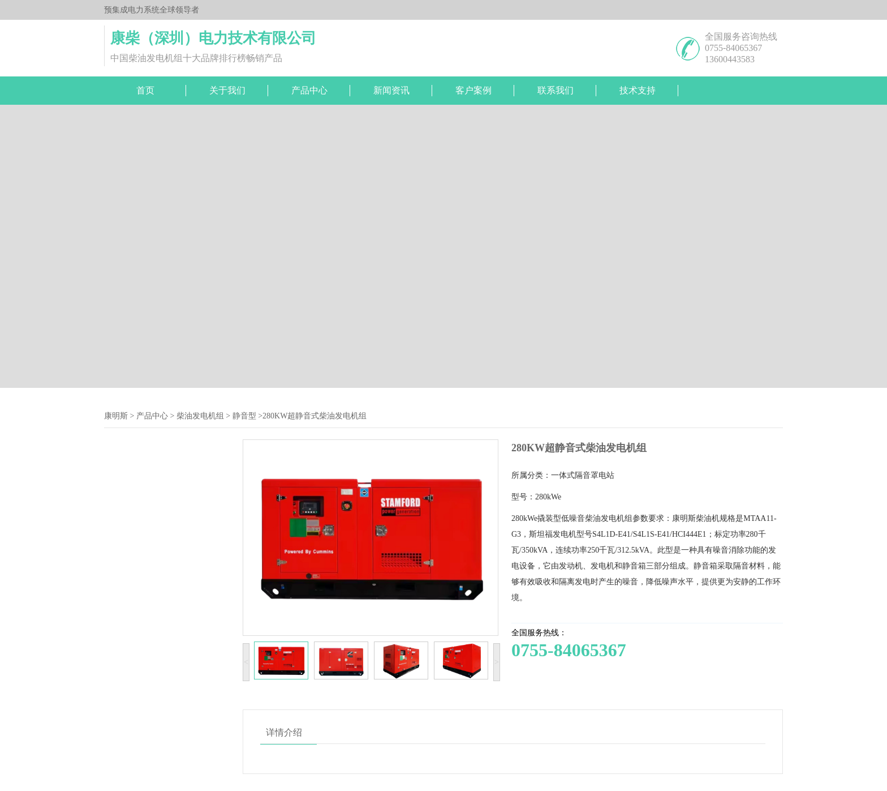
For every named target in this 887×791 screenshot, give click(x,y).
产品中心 (309, 90)
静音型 (244, 416)
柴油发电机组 (200, 416)
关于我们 (227, 90)
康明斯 (116, 416)
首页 (145, 90)
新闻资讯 (391, 90)
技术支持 (637, 90)
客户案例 (473, 90)
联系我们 (555, 90)
